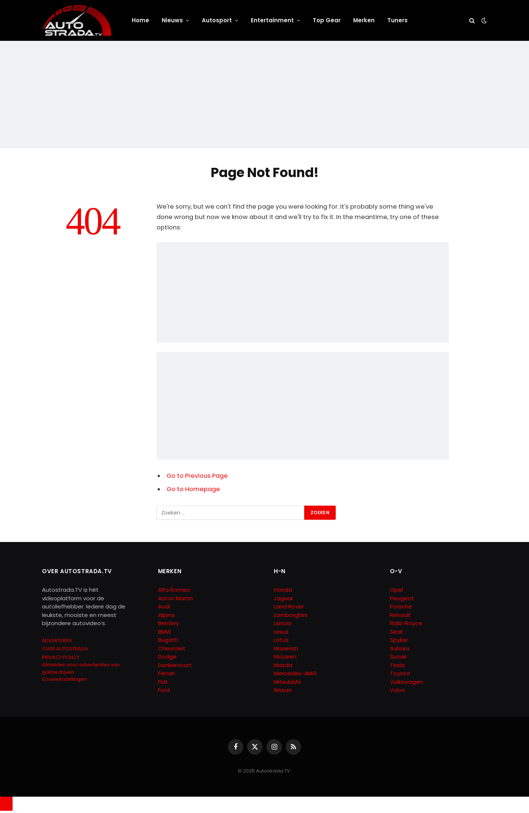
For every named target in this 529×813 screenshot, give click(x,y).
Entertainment (272, 20)
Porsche (401, 606)
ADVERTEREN (57, 640)
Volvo (397, 690)
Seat (396, 632)
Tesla (397, 665)
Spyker (399, 640)
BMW (164, 632)
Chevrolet (171, 648)
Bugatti (168, 640)
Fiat (163, 682)
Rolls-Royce (406, 623)
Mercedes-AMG (295, 673)
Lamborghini (290, 615)
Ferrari (166, 673)
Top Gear (327, 20)
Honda (283, 590)
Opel (396, 590)
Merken (364, 20)
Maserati (286, 648)
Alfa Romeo (175, 590)
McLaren (285, 656)
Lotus (281, 640)
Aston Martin (175, 598)
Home (140, 20)
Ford (164, 690)
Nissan (283, 690)
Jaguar (283, 598)
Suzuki (398, 656)
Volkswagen (406, 682)
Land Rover (289, 606)
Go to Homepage (193, 489)
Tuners (397, 20)
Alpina (166, 615)
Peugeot (402, 598)
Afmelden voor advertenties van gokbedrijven (81, 668)
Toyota (400, 673)
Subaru (399, 648)
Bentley (168, 623)
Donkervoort (175, 665)
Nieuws (172, 20)
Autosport (217, 20)
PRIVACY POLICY (60, 657)
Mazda (283, 665)
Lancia (282, 623)
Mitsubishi (287, 682)
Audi (164, 606)
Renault (400, 615)
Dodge (167, 656)
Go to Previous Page (197, 475)
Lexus (281, 632)
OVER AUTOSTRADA (65, 648)
